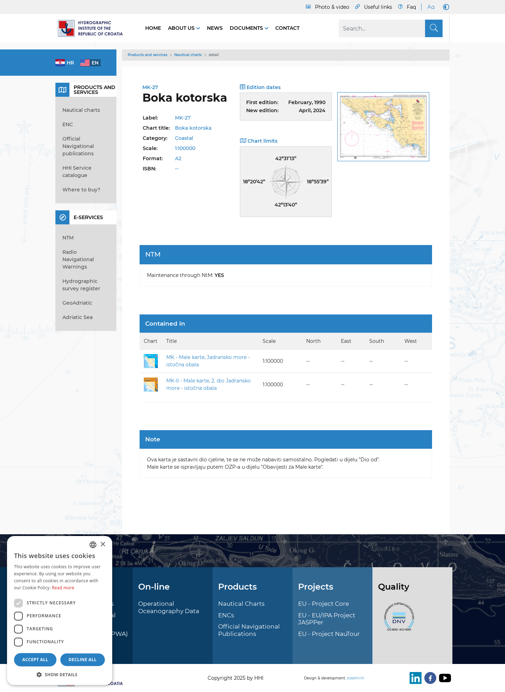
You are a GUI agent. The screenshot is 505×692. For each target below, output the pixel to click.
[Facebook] (429, 678)
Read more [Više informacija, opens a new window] (63, 588)
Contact (287, 28)
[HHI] (93, 28)
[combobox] (92, 544)
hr (70, 63)
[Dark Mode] (445, 7)
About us (182, 28)
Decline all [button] (83, 660)
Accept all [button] (35, 660)
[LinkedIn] (414, 678)
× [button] (102, 544)
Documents (247, 28)
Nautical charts (188, 55)
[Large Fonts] (430, 7)
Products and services (147, 55)
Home (153, 28)
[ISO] (397, 620)
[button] (59, 674)
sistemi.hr (355, 678)
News (215, 28)
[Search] (391, 28)
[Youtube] (443, 678)
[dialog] (59, 610)
